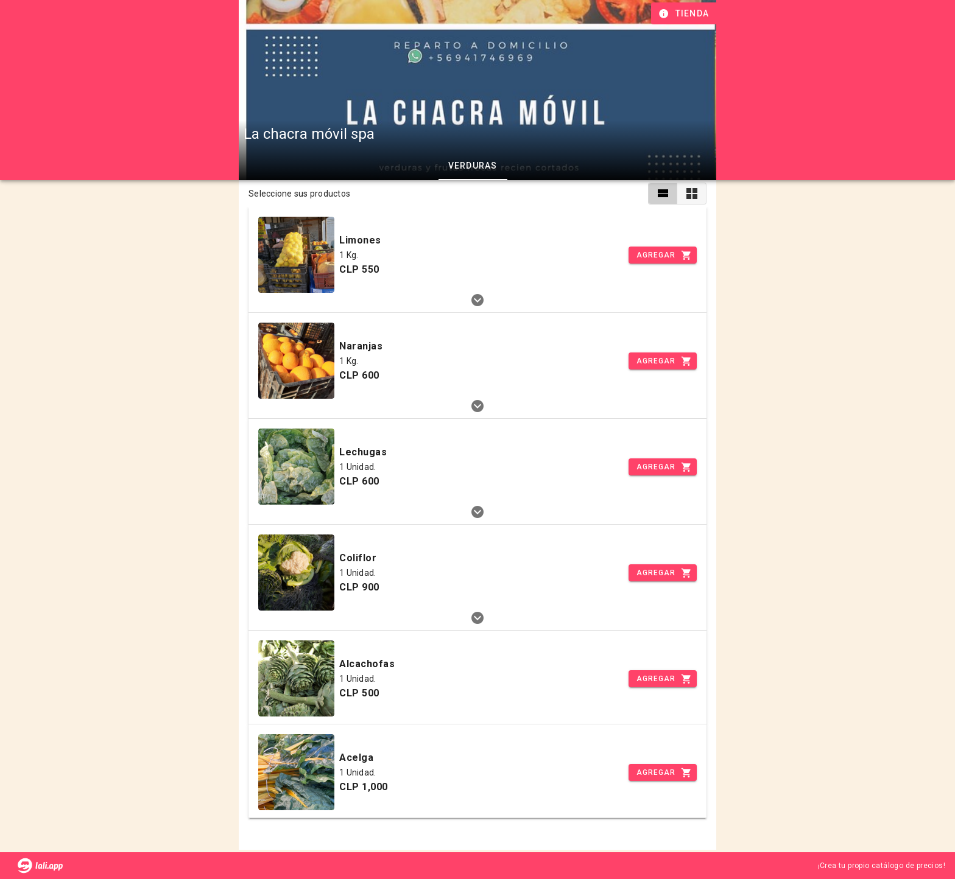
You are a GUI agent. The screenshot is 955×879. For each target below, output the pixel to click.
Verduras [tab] (473, 165)
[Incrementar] (663, 255)
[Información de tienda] (685, 13)
